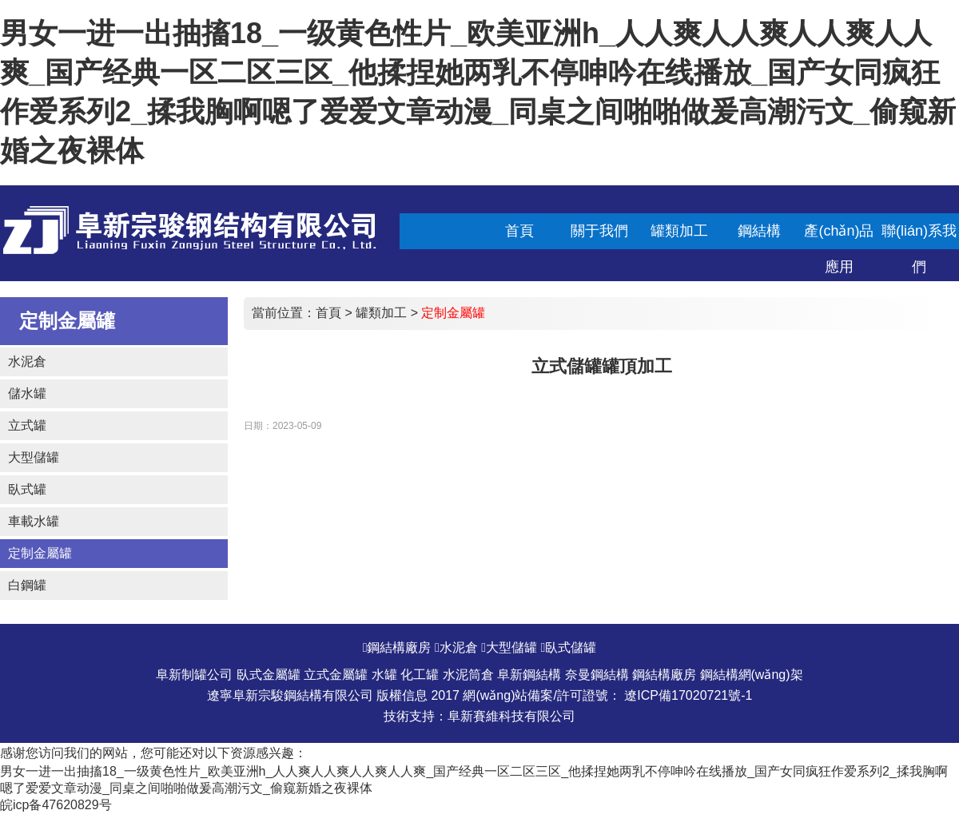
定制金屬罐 (40, 553)
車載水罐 (33, 521)
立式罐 (27, 425)
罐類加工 (381, 313)
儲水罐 (27, 393)
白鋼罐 (27, 585)
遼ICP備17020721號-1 (688, 695)
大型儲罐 (33, 457)
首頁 (328, 313)
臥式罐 (27, 489)
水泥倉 (27, 361)
